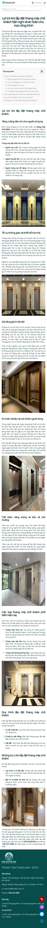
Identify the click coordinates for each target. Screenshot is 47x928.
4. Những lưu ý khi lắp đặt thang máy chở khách (20, 100)
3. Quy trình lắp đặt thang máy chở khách (18, 97)
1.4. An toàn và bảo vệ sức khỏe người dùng (20, 88)
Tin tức (13, 9)
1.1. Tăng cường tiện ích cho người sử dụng (20, 79)
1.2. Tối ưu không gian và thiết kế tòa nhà (20, 82)
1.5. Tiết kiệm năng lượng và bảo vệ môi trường (22, 91)
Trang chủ (5, 9)
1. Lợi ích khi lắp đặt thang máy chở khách (18, 76)
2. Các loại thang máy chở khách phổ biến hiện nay (21, 94)
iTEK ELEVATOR (29, 841)
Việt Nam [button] (38, 3)
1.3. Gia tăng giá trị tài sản (14, 85)
